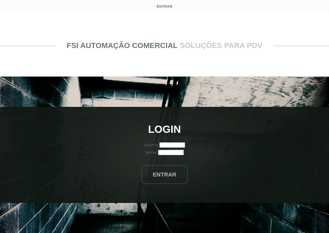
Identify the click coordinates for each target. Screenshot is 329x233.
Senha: (151, 152)
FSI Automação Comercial (122, 45)
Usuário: (152, 144)
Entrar (164, 174)
